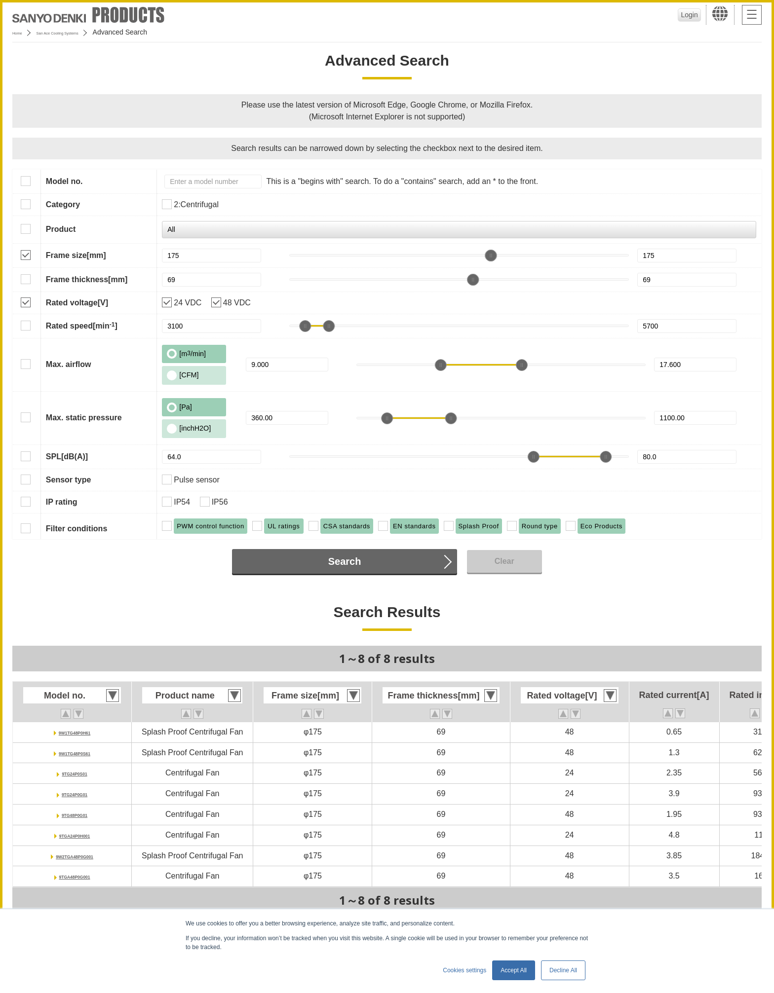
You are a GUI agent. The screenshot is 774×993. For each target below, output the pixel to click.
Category (63, 204)
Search (344, 561)
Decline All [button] (563, 970)
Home (21, 32)
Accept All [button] (514, 970)
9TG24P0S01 (75, 773)
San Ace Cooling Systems (84, 32)
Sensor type (68, 480)
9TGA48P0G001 (74, 876)
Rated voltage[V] (77, 302)
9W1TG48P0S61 (75, 752)
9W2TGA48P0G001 (74, 855)
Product (61, 229)
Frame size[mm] (76, 255)
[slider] (491, 255)
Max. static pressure (84, 417)
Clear (504, 561)
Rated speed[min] (81, 325)
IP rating (61, 502)
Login (685, 15)
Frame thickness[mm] (86, 279)
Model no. (64, 181)
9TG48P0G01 (74, 814)
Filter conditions (76, 528)
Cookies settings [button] (464, 970)
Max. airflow (68, 364)
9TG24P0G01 (74, 793)
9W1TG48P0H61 (74, 732)
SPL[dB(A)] (67, 456)
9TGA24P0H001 (74, 835)
